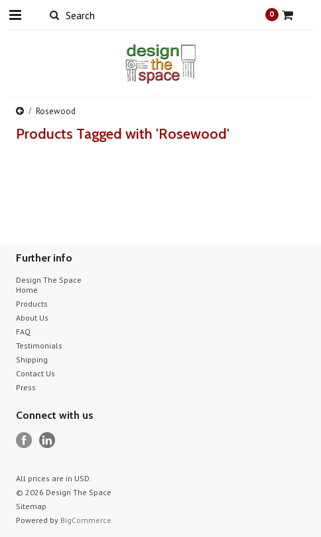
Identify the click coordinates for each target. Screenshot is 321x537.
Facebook (24, 440)
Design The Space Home (49, 285)
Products (32, 304)
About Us (32, 318)
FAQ (23, 332)
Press (26, 387)
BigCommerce (85, 520)
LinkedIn (47, 440)
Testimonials (39, 345)
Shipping (32, 359)
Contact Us (35, 373)
